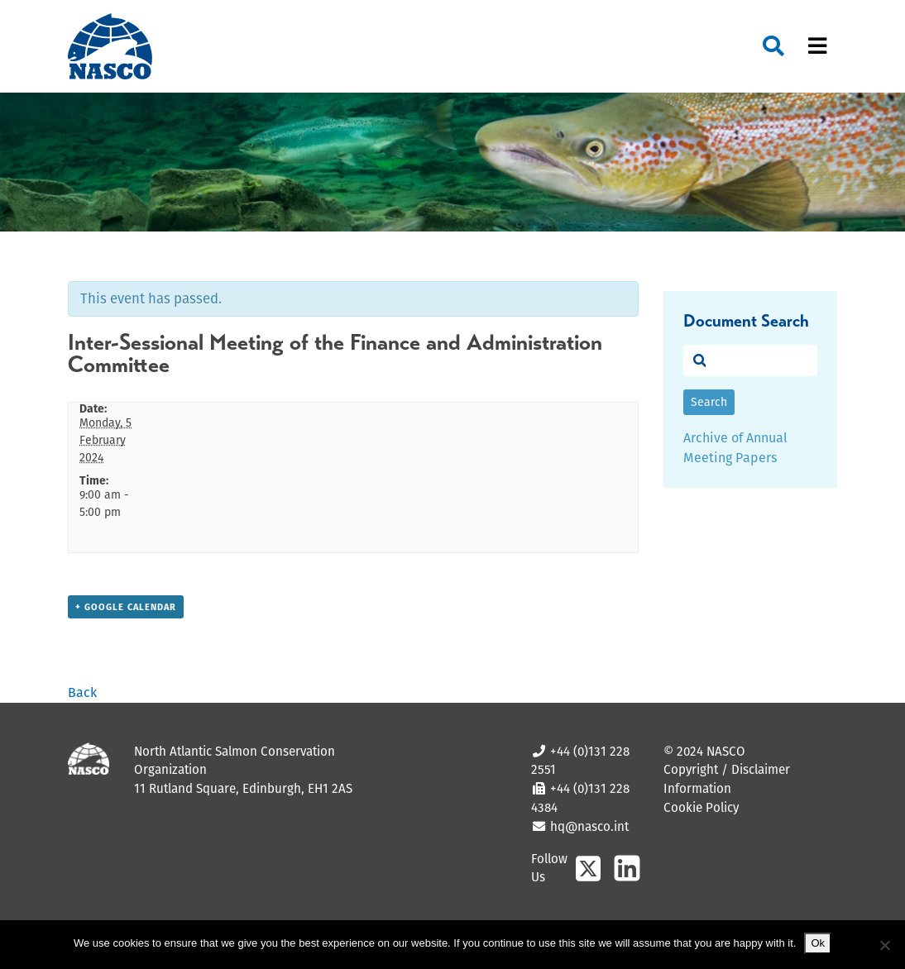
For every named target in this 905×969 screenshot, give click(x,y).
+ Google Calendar (125, 606)
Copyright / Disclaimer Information (726, 779)
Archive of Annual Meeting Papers (735, 447)
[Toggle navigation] (817, 46)
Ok (818, 943)
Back (82, 692)
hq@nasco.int (588, 826)
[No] (884, 945)
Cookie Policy (701, 807)
